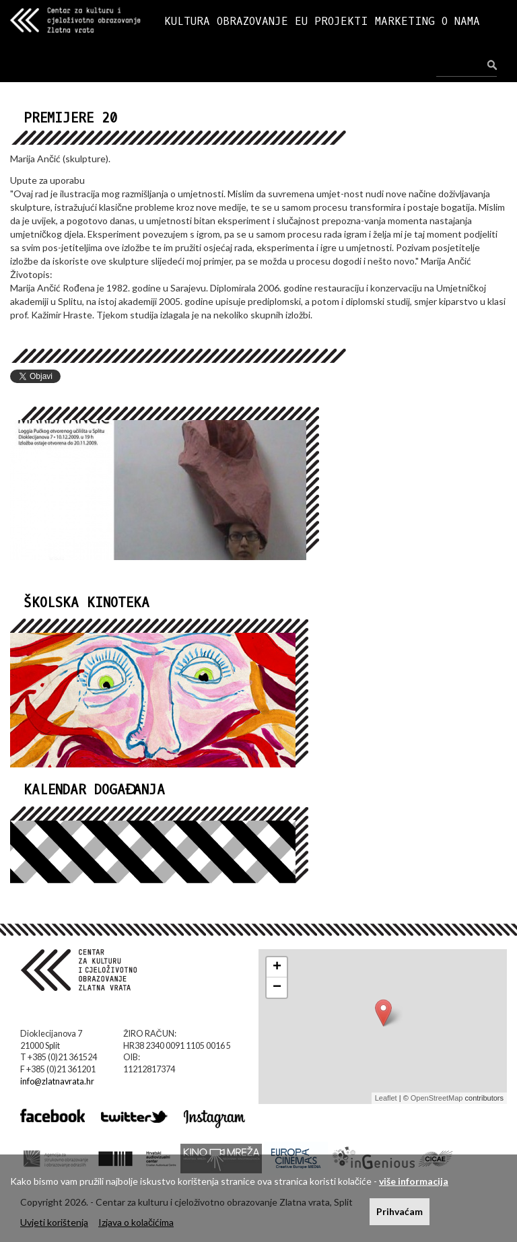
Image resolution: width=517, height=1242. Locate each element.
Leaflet (386, 1098)
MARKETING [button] (405, 21)
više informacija (413, 1181)
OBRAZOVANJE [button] (252, 21)
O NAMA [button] (461, 21)
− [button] (277, 987)
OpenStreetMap (437, 1098)
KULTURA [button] (187, 21)
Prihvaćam (399, 1211)
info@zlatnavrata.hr (57, 1081)
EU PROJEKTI (331, 21)
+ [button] (277, 967)
